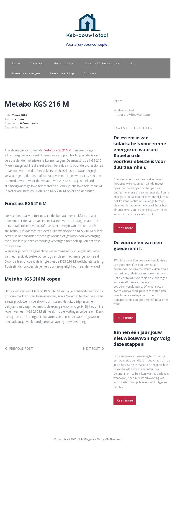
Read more (125, 228)
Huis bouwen (65, 63)
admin (19, 119)
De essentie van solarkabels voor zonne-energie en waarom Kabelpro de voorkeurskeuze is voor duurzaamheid (140, 152)
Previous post (19, 348)
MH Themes (112, 439)
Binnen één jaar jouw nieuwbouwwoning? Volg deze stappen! (141, 338)
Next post (93, 348)
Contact (90, 73)
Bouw (16, 63)
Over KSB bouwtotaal (103, 63)
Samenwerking (62, 73)
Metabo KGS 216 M (57, 150)
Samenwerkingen (26, 73)
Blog (134, 63)
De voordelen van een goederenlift (137, 245)
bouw (24, 127)
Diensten (37, 63)
